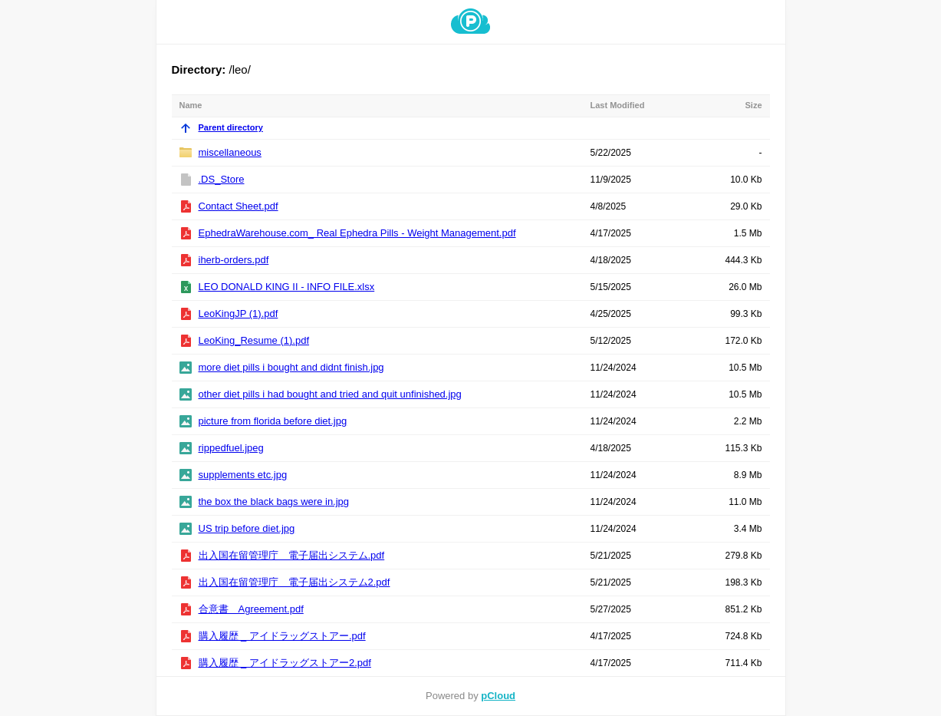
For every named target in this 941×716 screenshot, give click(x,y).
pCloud (498, 695)
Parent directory (221, 127)
